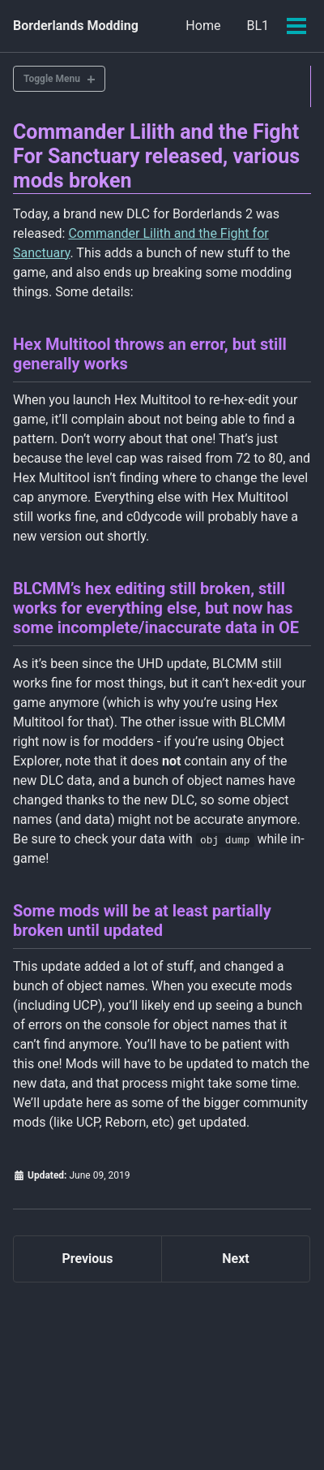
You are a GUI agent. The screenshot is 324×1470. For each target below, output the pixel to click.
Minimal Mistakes (250, 1437)
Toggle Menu (51, 78)
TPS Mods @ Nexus (188, 1387)
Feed (158, 1414)
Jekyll (193, 1437)
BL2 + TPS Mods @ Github (199, 1359)
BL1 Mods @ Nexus (65, 1359)
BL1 (257, 25)
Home (202, 25)
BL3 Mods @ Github (71, 1414)
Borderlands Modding (76, 25)
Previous (87, 1258)
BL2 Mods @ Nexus (69, 1387)
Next (235, 1258)
